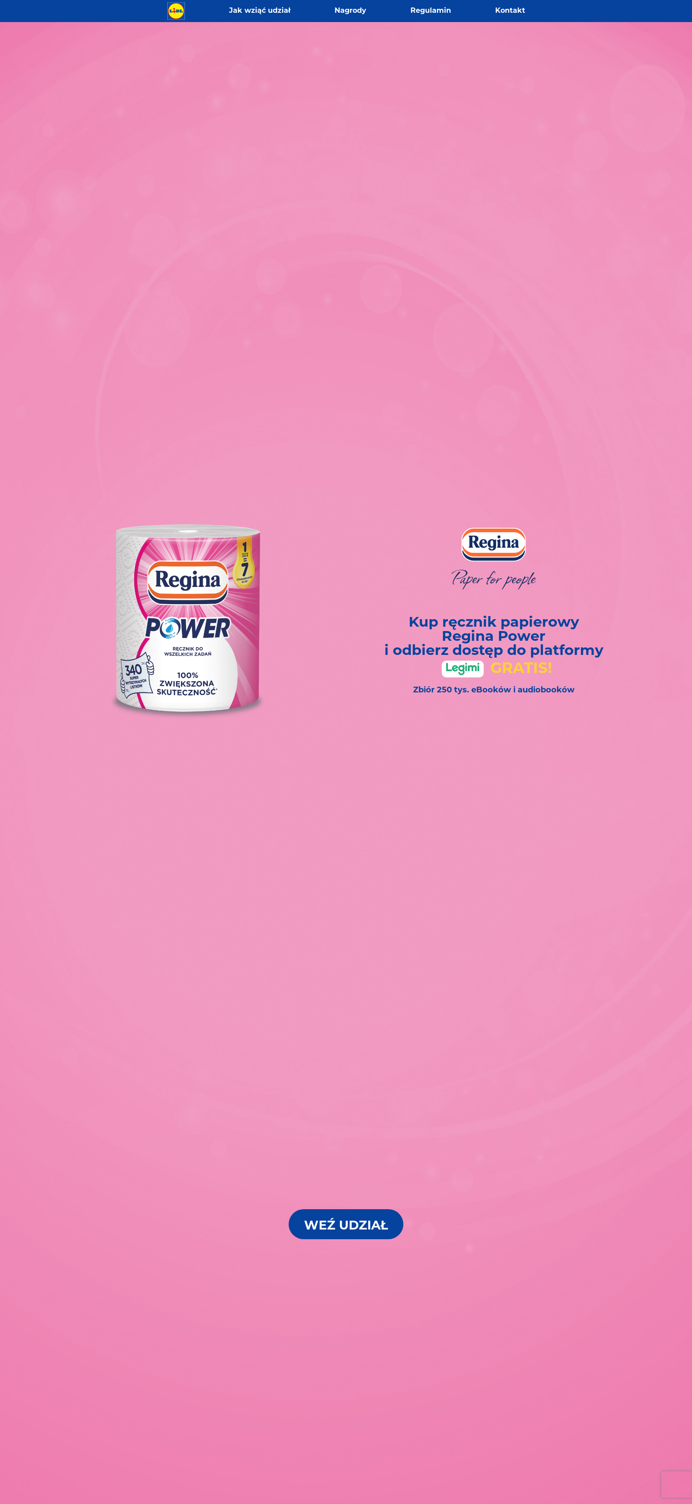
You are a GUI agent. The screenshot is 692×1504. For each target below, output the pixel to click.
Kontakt (510, 11)
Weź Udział (346, 1226)
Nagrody (350, 11)
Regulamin (430, 11)
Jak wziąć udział (259, 11)
